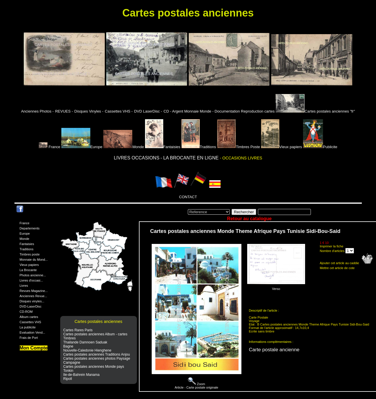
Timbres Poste (238, 147)
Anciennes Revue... (33, 296)
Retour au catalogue (249, 218)
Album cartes (29, 317)
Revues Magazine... (34, 291)
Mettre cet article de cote (337, 268)
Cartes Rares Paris (78, 330)
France (50, 147)
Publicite (320, 147)
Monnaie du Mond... (34, 259)
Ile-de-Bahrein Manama (81, 375)
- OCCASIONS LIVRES (241, 158)
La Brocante (28, 270)
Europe (81, 147)
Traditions (198, 147)
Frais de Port (29, 337)
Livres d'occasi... (31, 280)
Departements (30, 228)
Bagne (68, 346)
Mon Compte (34, 347)
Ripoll (67, 379)
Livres (24, 285)
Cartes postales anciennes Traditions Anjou (96, 354)
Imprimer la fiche (331, 246)
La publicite (28, 327)
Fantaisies (162, 147)
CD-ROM (26, 311)
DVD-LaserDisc (31, 306)
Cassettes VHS (30, 322)
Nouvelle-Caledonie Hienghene (87, 350)
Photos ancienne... (33, 275)
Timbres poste (30, 254)
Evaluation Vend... (32, 332)
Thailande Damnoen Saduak (85, 342)
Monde (123, 147)
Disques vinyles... (32, 301)
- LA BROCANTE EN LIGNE (190, 157)
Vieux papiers (281, 147)
